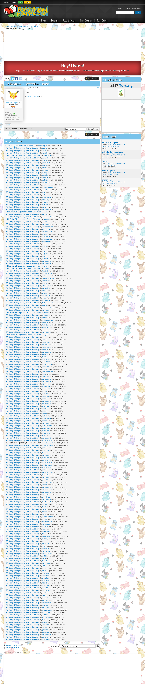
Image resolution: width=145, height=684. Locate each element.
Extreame (45, 623)
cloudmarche (46, 579)
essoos (44, 292)
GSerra (44, 520)
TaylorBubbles (46, 262)
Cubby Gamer (46, 184)
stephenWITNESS (47, 459)
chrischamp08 (12, 89)
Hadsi (44, 515)
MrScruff (44, 557)
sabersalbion (46, 144)
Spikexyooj (45, 186)
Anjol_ (44, 422)
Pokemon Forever (9, 27)
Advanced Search (136, 9)
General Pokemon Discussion (116, 131)
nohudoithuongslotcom (112, 138)
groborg (44, 616)
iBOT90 (44, 505)
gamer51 (45, 466)
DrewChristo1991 (47, 213)
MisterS (44, 569)
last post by (105, 133)
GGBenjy (45, 587)
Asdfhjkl (44, 152)
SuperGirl (45, 496)
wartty (44, 137)
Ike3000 (44, 400)
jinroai (44, 545)
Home (43, 20)
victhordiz (45, 181)
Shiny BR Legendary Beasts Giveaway (19, 132)
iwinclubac (107, 166)
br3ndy (44, 154)
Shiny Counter (86, 20)
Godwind (45, 169)
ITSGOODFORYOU (48, 540)
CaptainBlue (46, 626)
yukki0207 (45, 166)
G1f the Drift (46, 216)
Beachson (45, 189)
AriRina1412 (46, 560)
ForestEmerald (46, 518)
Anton (44, 179)
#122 (97, 74)
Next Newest (24, 115)
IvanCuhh (45, 139)
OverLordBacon (47, 523)
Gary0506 (45, 493)
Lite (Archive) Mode (41, 676)
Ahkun (44, 284)
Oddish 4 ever (46, 550)
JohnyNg (44, 491)
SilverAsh (45, 220)
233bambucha (114, 133)
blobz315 (45, 191)
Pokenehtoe (47, 142)
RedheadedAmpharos (49, 265)
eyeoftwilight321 (47, 451)
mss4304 (45, 147)
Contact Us (8, 676)
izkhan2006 (45, 574)
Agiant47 (45, 614)
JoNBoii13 (45, 385)
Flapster (44, 235)
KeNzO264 (45, 314)
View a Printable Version (13, 631)
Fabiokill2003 (46, 510)
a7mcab (112, 151)
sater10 (44, 134)
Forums (54, 20)
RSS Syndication (53, 676)
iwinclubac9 (113, 170)
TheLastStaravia (47, 461)
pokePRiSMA (46, 149)
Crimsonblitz (46, 535)
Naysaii (44, 498)
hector (44, 360)
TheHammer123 (47, 577)
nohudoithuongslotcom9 (117, 142)
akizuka (44, 304)
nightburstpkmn (47, 351)
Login (21, 2)
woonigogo (45, 157)
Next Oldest (11, 115)
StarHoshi (45, 193)
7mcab (105, 147)
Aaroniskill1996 (47, 508)
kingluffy (44, 356)
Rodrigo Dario (46, 343)
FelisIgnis (45, 555)
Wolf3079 (45, 542)
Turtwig (126, 71)
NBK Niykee (45, 159)
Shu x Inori (45, 594)
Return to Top (29, 676)
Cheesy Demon (47, 225)
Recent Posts (69, 20)
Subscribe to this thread (13, 634)
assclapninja (46, 316)
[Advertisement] (72, 46)
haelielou (45, 230)
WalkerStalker (46, 599)
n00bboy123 (46, 525)
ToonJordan (46, 223)
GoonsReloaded (47, 589)
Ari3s (43, 532)
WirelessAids (46, 375)
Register (27, 2)
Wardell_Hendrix (47, 503)
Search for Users (123, 9)
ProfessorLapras (47, 174)
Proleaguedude (47, 454)
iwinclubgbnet (108, 157)
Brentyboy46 (46, 562)
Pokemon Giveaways (29, 27)
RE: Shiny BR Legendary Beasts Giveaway (22, 134)
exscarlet (45, 161)
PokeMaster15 (46, 488)
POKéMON (19, 27)
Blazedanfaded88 (32, 83)
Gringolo (45, 513)
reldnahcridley (46, 346)
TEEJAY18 (45, 238)
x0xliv (44, 552)
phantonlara (46, 171)
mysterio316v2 (46, 419)
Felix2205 (45, 164)
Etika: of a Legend (110, 129)
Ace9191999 (46, 528)
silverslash (45, 392)
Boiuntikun (45, 591)
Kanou (44, 501)
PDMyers (45, 584)
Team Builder (102, 20)
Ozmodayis (45, 572)
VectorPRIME (46, 228)
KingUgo (44, 201)
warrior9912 (46, 611)
